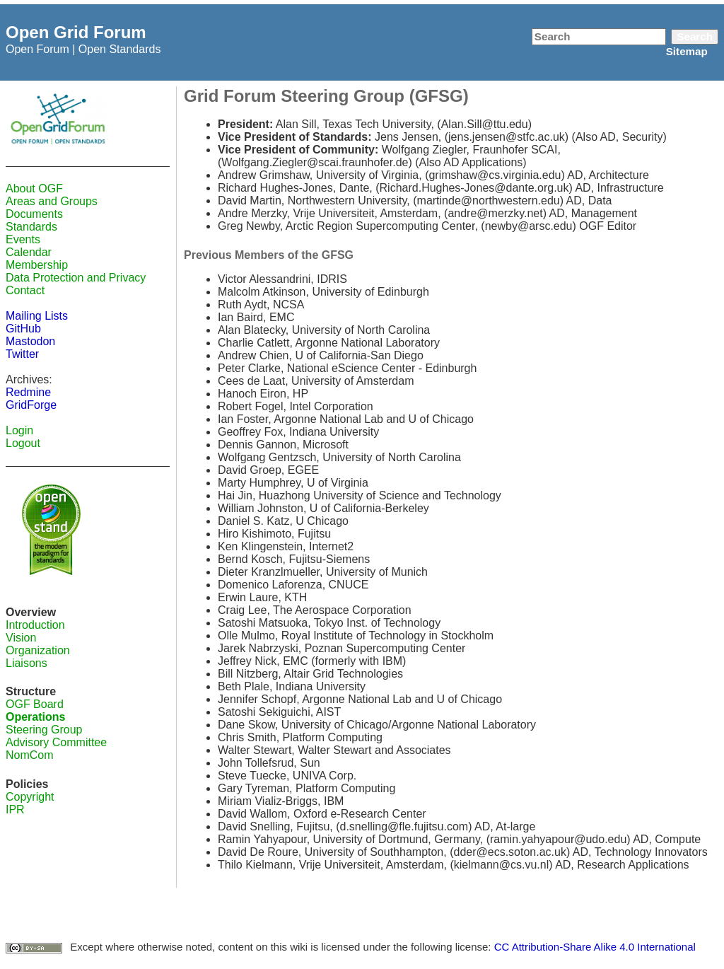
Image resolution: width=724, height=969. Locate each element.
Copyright (30, 797)
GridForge (31, 405)
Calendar (29, 252)
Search (695, 36)
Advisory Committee (56, 742)
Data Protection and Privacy (76, 278)
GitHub (23, 329)
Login (19, 430)
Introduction (35, 625)
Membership (37, 265)
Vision (21, 638)
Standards (31, 227)
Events (23, 239)
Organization (38, 650)
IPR (15, 809)
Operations (35, 717)
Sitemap (687, 51)
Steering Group (44, 730)
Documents (34, 214)
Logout (23, 443)
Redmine (28, 392)
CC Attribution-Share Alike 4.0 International (595, 947)
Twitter (22, 354)
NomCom (30, 755)
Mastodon (30, 341)
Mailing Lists (37, 316)
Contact (25, 290)
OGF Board (35, 704)
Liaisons (26, 663)
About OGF (34, 188)
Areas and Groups (52, 201)
